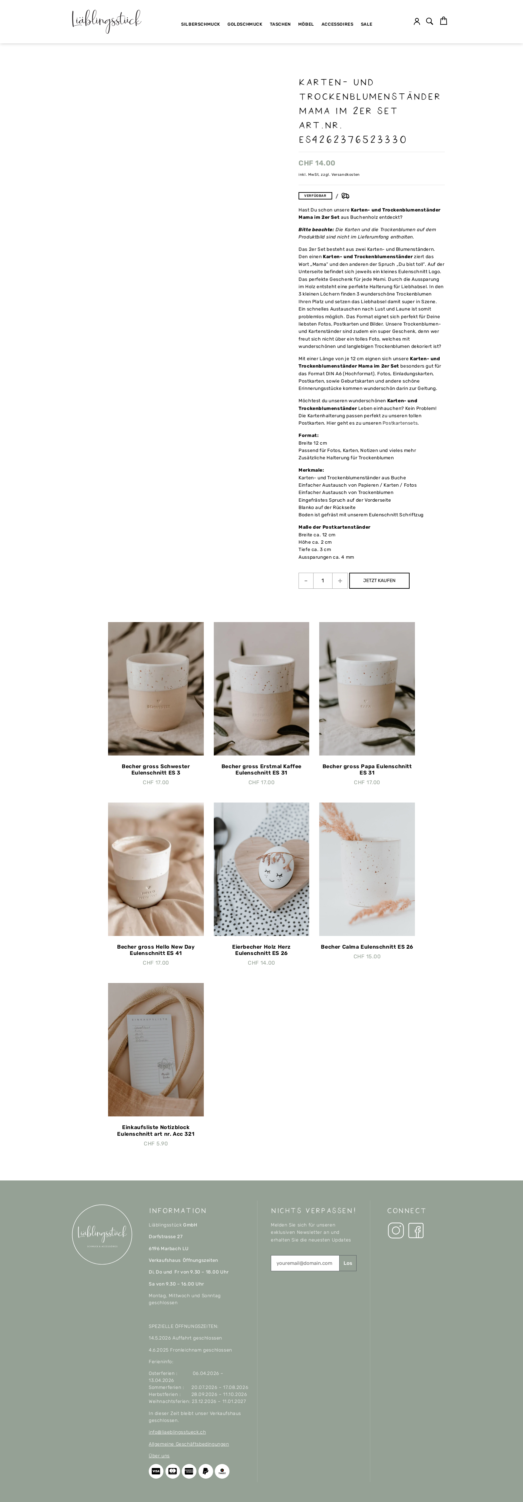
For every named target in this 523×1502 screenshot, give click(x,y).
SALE (367, 24)
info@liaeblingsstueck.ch (177, 1432)
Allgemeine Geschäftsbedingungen (189, 1444)
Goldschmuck (245, 24)
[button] (429, 21)
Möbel (306, 24)
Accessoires (338, 24)
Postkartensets (400, 423)
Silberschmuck (200, 24)
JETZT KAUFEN (385, 580)
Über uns (159, 1456)
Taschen (280, 24)
